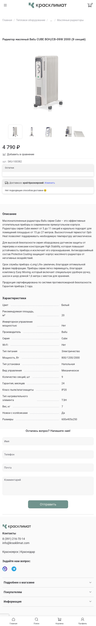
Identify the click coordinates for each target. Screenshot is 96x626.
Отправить (48, 504)
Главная (7, 20)
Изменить (50, 183)
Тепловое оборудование (30, 20)
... (51, 20)
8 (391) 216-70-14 (13, 538)
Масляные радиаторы (70, 20)
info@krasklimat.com (15, 543)
